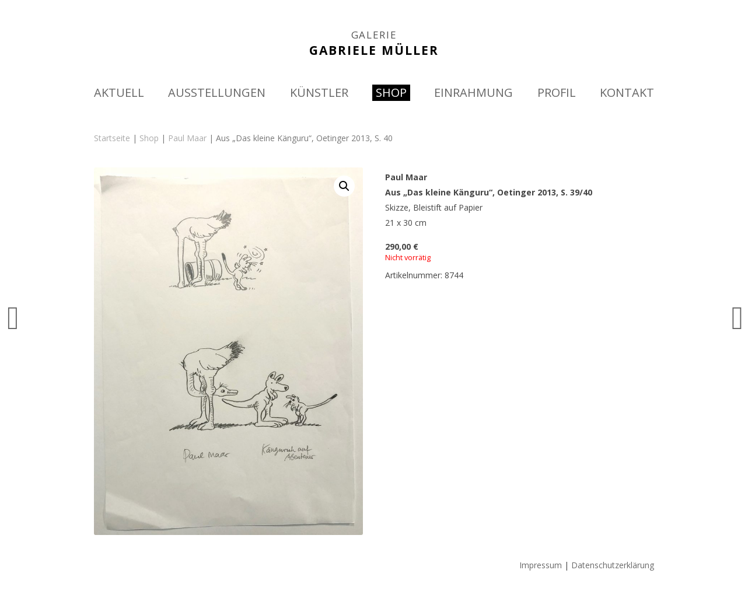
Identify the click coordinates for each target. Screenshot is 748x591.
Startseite (112, 138)
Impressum (540, 565)
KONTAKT (627, 92)
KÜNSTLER (319, 92)
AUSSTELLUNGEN (216, 92)
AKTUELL (119, 92)
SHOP (391, 92)
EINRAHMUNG (473, 92)
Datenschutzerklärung (612, 565)
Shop (149, 138)
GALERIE (374, 35)
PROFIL (556, 92)
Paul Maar (187, 138)
